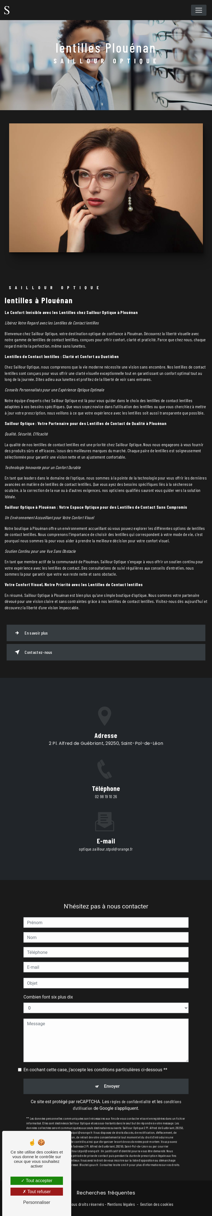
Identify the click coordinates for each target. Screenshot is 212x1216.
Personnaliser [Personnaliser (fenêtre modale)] (36, 1202)
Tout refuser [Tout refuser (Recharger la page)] (37, 1191)
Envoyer (112, 1076)
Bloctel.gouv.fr (89, 1155)
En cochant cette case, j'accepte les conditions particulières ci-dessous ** (95, 1059)
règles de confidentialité (130, 1091)
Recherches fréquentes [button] (106, 1193)
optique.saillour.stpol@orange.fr (106, 838)
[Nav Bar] (198, 10)
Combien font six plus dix (48, 987)
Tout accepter (36, 1180)
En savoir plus (30, 633)
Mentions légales (121, 1204)
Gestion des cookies (157, 1204)
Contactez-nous (32, 652)
